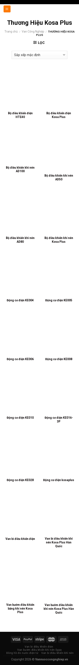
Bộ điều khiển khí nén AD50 (58, 177)
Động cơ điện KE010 (20, 417)
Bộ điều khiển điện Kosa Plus (58, 115)
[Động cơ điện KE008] (59, 334)
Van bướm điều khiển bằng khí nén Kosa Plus (20, 608)
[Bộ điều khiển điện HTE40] (20, 88)
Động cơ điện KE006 (20, 359)
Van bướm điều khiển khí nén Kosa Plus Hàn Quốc (59, 608)
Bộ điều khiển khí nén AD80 (20, 239)
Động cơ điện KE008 (58, 359)
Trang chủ (11, 31)
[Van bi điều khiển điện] (20, 513)
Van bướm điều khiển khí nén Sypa (39, 649)
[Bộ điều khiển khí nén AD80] (20, 212)
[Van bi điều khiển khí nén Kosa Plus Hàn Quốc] (59, 513)
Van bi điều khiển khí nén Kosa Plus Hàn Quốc (59, 542)
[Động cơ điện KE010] (20, 392)
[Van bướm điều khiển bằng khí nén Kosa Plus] (20, 580)
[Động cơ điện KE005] (59, 275)
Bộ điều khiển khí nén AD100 (20, 169)
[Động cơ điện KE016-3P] (59, 392)
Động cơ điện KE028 (20, 480)
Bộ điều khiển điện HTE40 (20, 115)
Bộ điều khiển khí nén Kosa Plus (58, 239)
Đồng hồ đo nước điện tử (22, 653)
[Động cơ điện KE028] (20, 455)
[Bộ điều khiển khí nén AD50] (59, 150)
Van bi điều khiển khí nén (57, 653)
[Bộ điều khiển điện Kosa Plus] (59, 88)
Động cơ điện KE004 (20, 300)
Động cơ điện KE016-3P (59, 419)
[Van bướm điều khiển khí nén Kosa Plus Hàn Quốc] (59, 580)
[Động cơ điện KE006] (20, 334)
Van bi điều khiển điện (20, 538)
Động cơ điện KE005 (58, 300)
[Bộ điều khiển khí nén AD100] (20, 146)
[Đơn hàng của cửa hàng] (40, 55)
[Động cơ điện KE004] (20, 275)
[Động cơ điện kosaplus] (59, 455)
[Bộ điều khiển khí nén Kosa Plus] (59, 212)
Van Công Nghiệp (33, 31)
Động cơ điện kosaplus (58, 480)
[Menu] (7, 8)
